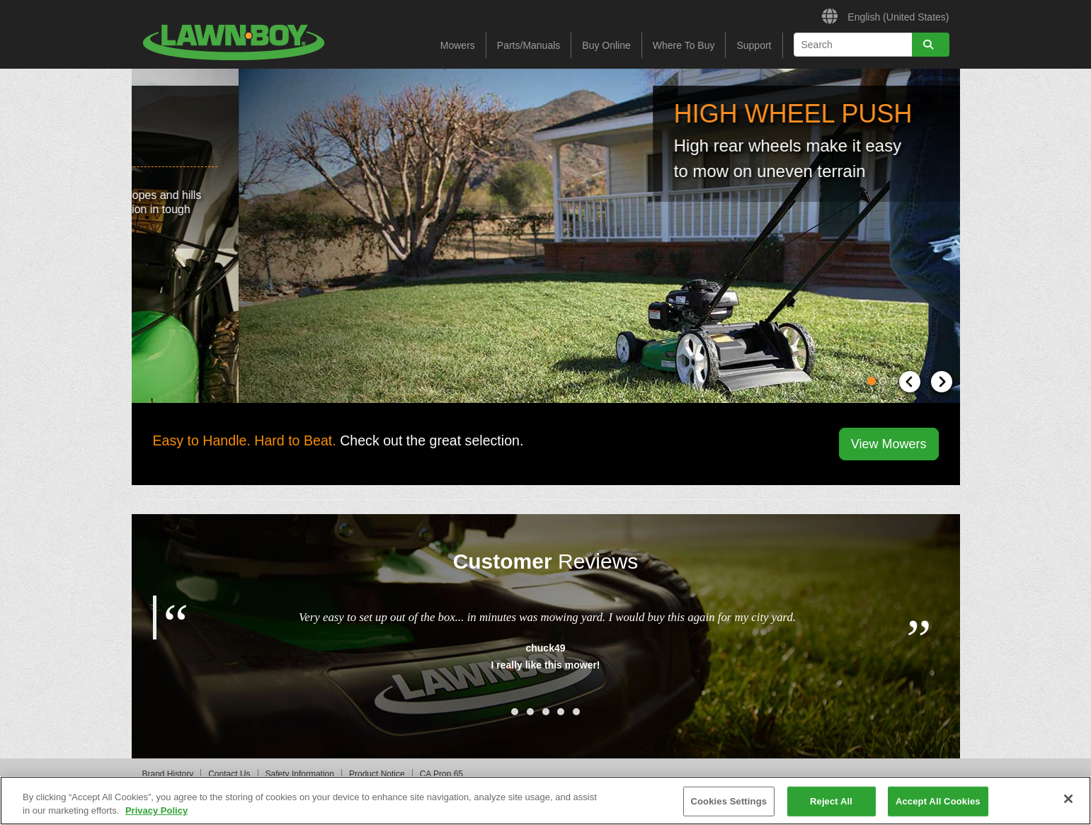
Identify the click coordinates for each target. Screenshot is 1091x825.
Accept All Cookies (938, 801)
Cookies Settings (729, 801)
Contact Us (229, 774)
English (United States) (885, 14)
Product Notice (377, 774)
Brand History (168, 774)
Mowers (457, 45)
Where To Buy (684, 45)
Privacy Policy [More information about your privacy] (156, 810)
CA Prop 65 (441, 774)
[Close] (1068, 798)
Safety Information (299, 774)
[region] (545, 800)
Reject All (831, 801)
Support (753, 45)
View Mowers (889, 444)
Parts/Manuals (528, 45)
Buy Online (606, 45)
